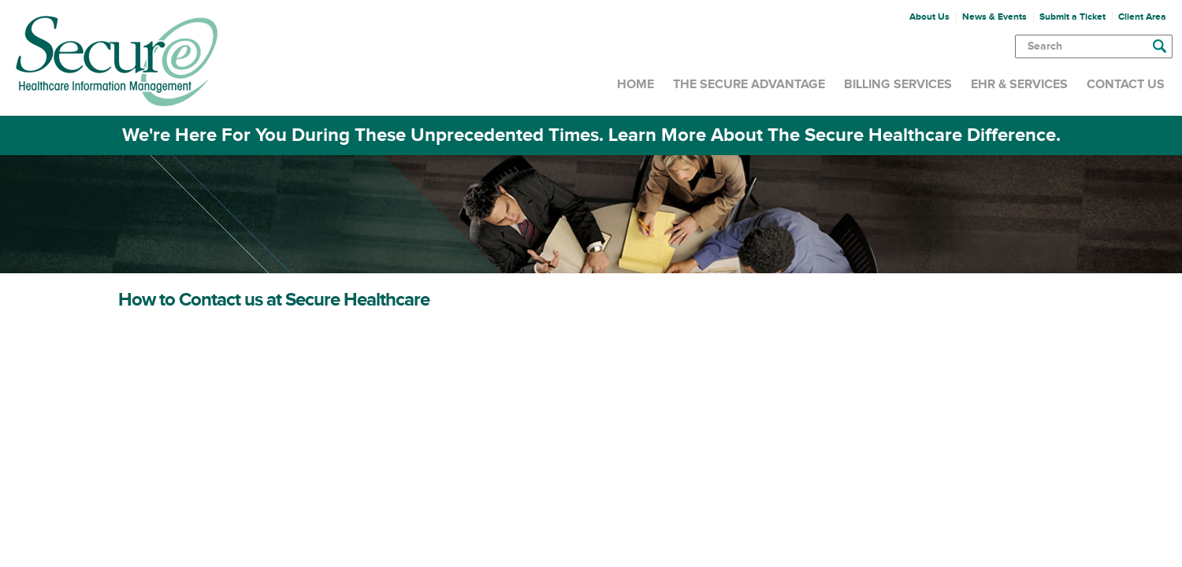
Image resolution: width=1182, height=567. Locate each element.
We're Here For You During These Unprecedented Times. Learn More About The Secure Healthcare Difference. (591, 135)
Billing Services (898, 84)
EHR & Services (1019, 84)
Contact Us (1126, 84)
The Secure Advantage (749, 84)
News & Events (994, 17)
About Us (929, 17)
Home (635, 84)
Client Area (1142, 17)
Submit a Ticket (1072, 17)
